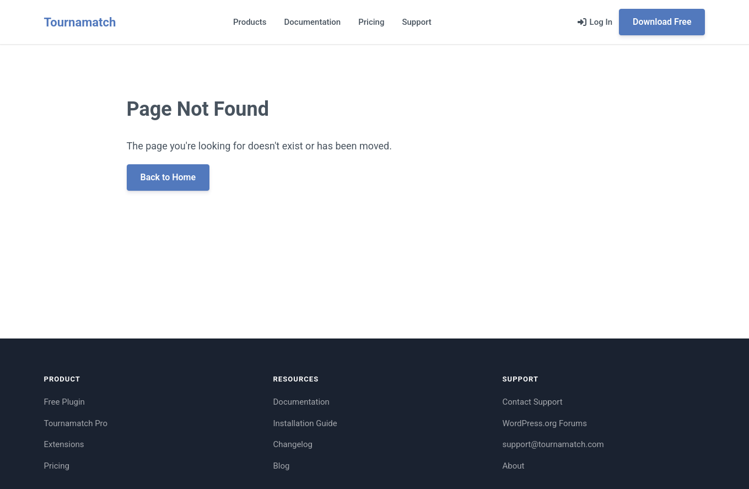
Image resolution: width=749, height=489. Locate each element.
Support (416, 22)
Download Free (662, 22)
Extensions (64, 444)
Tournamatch (80, 22)
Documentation (312, 22)
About (514, 466)
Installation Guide (305, 423)
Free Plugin (64, 402)
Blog (281, 466)
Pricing (371, 22)
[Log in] (595, 22)
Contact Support (533, 402)
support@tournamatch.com (553, 444)
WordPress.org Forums (545, 423)
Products (250, 22)
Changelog (292, 444)
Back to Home (168, 177)
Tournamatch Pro (76, 423)
